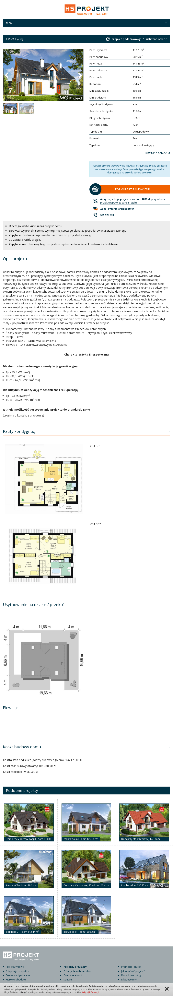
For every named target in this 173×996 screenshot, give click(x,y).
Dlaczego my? (129, 979)
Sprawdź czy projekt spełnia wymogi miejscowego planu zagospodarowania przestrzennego (67, 230)
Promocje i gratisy (131, 966)
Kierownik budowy (16, 979)
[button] (7, 75)
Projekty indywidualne (18, 975)
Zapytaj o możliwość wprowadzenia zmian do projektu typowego (50, 235)
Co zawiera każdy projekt (25, 239)
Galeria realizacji (72, 975)
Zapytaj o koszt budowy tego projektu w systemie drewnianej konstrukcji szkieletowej (64, 244)
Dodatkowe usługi (131, 975)
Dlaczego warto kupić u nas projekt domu (35, 226)
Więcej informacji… (91, 992)
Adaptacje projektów (17, 971)
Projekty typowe (15, 966)
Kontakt (67, 979)
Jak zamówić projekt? (132, 971)
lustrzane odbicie (156, 39)
